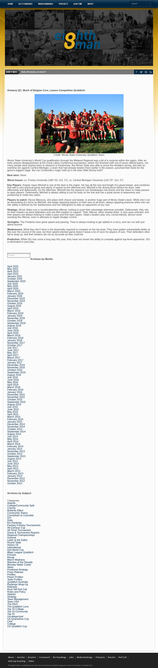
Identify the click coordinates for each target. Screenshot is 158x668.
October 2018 (14, 320)
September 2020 (16, 281)
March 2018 (13, 335)
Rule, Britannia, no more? (33, 72)
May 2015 (12, 412)
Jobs (71, 657)
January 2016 (14, 392)
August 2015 (14, 404)
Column (11, 508)
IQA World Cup (15, 550)
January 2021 (14, 276)
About (90, 3)
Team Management (17, 599)
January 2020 (14, 296)
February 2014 (15, 446)
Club (9, 621)
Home (10, 3)
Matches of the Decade (20, 562)
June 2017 (13, 350)
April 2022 (12, 274)
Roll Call (123, 657)
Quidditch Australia (17, 582)
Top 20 (11, 614)
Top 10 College (15, 609)
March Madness (16, 559)
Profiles (11, 574)
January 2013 (14, 476)
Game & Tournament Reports (23, 532)
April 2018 (12, 333)
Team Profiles (14, 579)
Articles (21, 657)
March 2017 (13, 357)
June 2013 (13, 463)
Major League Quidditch (20, 552)
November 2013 (16, 451)
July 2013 (12, 461)
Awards (11, 503)
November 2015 (16, 397)
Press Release (15, 572)
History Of (12, 545)
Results (111, 657)
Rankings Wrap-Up (17, 584)
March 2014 (13, 444)
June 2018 (13, 330)
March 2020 (13, 291)
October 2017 (14, 345)
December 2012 (16, 478)
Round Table (14, 542)
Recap (10, 557)
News (10, 567)
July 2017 (12, 347)
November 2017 (16, 343)
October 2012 (14, 483)
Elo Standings (26, 3)
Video (31, 661)
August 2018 (14, 325)
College (11, 624)
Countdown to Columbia (20, 515)
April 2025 (12, 266)
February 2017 (15, 360)
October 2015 (14, 399)
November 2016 (16, 367)
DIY (9, 518)
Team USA (13, 601)
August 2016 (14, 375)
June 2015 (13, 409)
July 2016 (12, 377)
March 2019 (13, 311)
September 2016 (16, 372)
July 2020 (12, 283)
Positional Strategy (17, 569)
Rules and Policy (16, 592)
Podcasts (63, 3)
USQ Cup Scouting (16, 661)
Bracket (32, 657)
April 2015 (12, 414)
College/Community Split (20, 505)
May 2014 (12, 439)
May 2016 (12, 382)
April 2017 (12, 355)
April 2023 (12, 271)
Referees (12, 587)
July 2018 (12, 328)
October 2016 (14, 370)
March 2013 (13, 471)
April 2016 (12, 384)
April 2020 (12, 288)
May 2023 (12, 269)
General (11, 537)
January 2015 (14, 421)
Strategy (12, 596)
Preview (11, 555)
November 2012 (16, 481)
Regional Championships (21, 535)
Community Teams (17, 513)
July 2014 (12, 436)
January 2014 (14, 449)
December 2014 (16, 424)
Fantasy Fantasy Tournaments (23, 525)
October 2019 (14, 303)
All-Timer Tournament (19, 530)
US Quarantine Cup (18, 619)
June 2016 (13, 380)
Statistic (11, 594)
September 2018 (16, 323)
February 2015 (15, 419)
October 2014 (14, 429)
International (14, 547)
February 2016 (15, 389)
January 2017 (14, 362)
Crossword (44, 657)
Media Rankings (45, 3)
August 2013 (14, 458)
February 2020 (15, 293)
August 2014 (14, 434)
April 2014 (12, 441)
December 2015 (16, 394)
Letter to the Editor (17, 540)
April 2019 (12, 308)
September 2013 (16, 456)
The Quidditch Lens (18, 606)
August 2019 (14, 306)
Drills (10, 520)
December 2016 (16, 365)
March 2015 (13, 416)
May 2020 (12, 286)
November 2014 (16, 426)
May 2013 (12, 466)
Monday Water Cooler (19, 564)
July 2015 (12, 407)
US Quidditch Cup (17, 626)
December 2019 (16, 298)
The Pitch (12, 604)
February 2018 (15, 338)
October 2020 (14, 278)
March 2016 (13, 387)
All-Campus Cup (16, 527)
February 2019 (15, 313)
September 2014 (16, 431)
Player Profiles (15, 577)
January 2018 (14, 340)
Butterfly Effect (15, 510)
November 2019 (16, 301)
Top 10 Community (17, 611)
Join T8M (78, 3)
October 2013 (14, 453)
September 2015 (16, 402)
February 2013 (15, 473)
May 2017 (12, 352)
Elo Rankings (14, 522)
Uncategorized (15, 616)
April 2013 (12, 468)
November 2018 (16, 318)
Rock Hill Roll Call (17, 589)
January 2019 (14, 315)
